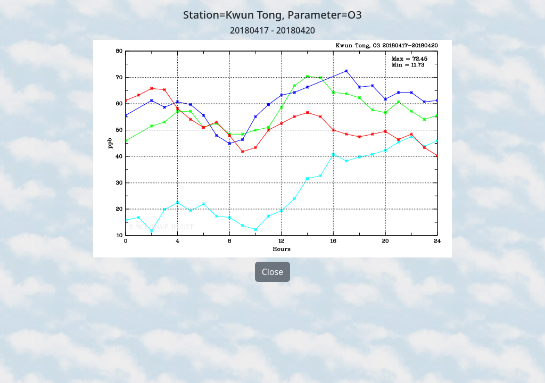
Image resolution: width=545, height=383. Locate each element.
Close (273, 272)
